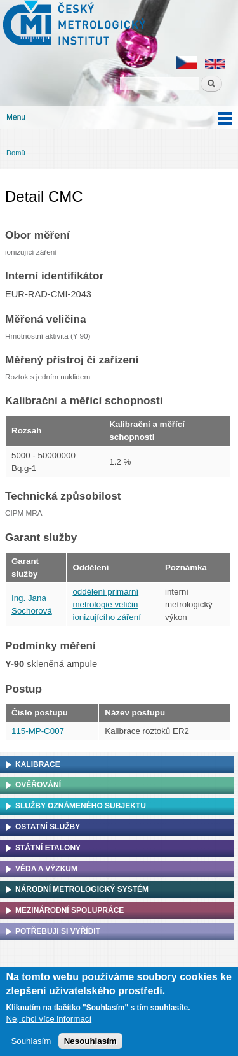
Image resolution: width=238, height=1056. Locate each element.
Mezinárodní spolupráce (69, 910)
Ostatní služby (47, 826)
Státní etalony (48, 847)
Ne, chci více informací (48, 1025)
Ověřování (38, 784)
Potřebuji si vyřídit (57, 931)
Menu (15, 117)
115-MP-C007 (37, 731)
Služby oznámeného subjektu (80, 805)
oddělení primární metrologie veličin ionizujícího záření (106, 604)
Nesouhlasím (90, 1047)
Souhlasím (31, 1047)
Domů (15, 153)
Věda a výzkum (46, 868)
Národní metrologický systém (82, 889)
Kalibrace (37, 764)
